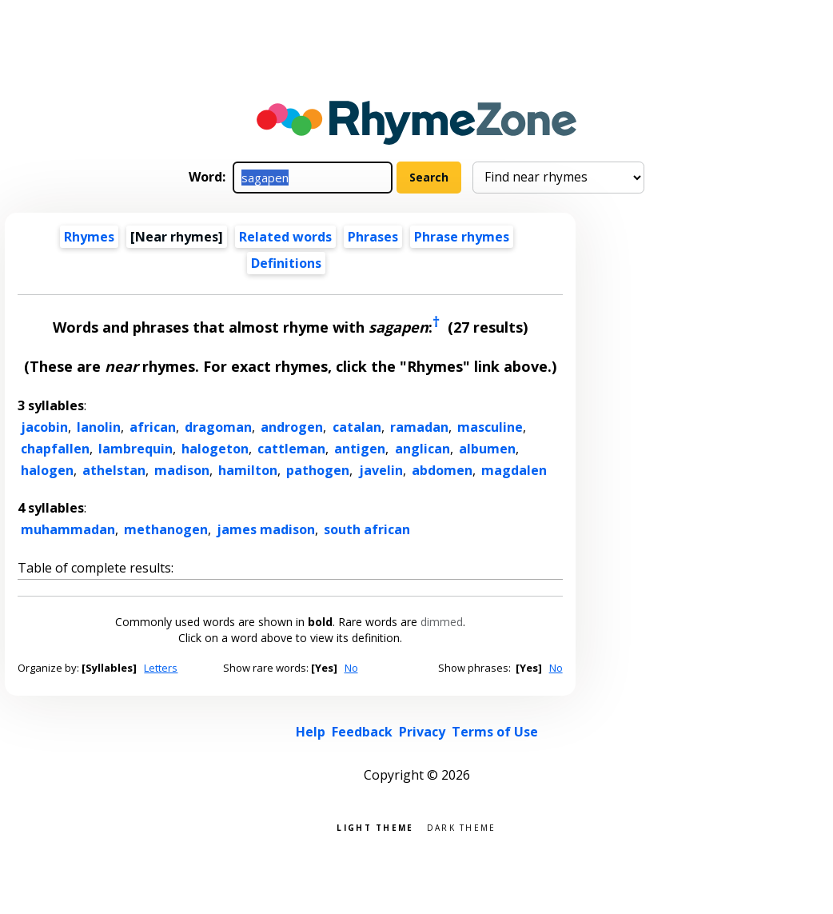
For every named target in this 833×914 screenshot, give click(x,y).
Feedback (362, 731)
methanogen (166, 529)
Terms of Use (495, 731)
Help (310, 731)
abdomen (442, 470)
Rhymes (89, 236)
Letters (160, 668)
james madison (266, 529)
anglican (422, 448)
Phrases (373, 236)
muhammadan (68, 529)
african (153, 427)
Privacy (422, 731)
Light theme (375, 826)
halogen (47, 470)
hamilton (247, 470)
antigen (359, 448)
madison (181, 470)
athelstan (113, 470)
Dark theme (461, 826)
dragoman (218, 427)
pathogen (317, 470)
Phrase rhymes (461, 236)
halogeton (215, 448)
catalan (357, 427)
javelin (381, 470)
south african (367, 529)
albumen (487, 448)
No (351, 668)
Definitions (286, 263)
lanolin (99, 427)
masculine (490, 427)
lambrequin (135, 448)
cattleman (291, 448)
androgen (292, 427)
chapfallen (55, 448)
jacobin (44, 427)
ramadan (419, 427)
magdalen (514, 470)
